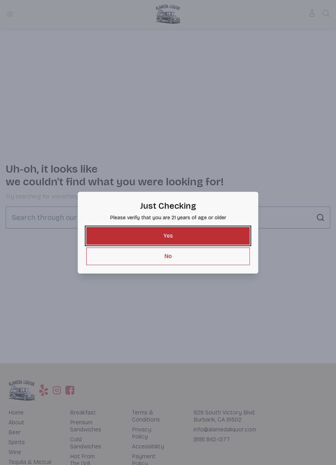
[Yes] (168, 235)
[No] (168, 255)
